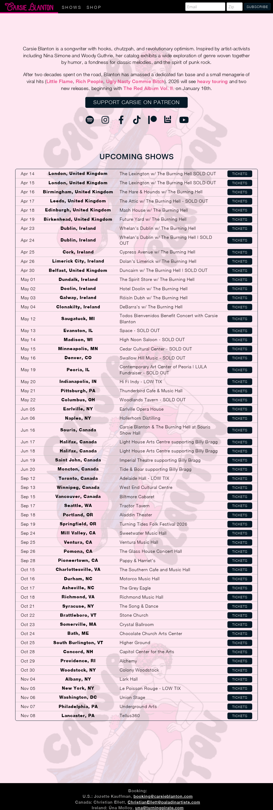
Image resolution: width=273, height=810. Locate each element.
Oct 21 (28, 606)
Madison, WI (78, 339)
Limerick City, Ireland (78, 261)
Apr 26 (28, 261)
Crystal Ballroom (137, 624)
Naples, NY (78, 418)
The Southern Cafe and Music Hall (155, 569)
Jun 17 (28, 441)
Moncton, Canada (78, 469)
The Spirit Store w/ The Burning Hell (157, 279)
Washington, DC (78, 697)
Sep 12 (28, 478)
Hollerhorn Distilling (140, 418)
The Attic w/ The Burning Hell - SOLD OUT (164, 201)
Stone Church (134, 615)
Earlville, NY (78, 408)
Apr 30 (28, 270)
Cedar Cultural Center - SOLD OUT (156, 348)
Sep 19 (28, 524)
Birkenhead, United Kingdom (78, 219)
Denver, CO (78, 357)
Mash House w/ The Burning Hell (154, 210)
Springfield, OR (78, 523)
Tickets (239, 173)
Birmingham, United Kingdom (78, 191)
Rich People (89, 81)
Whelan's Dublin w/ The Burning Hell (158, 228)
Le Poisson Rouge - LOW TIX (150, 688)
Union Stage (132, 697)
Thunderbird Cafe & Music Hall (151, 390)
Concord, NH (78, 651)
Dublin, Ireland (78, 228)
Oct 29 (28, 660)
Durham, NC (78, 578)
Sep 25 (28, 542)
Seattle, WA (78, 505)
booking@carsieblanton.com (163, 796)
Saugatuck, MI (78, 318)
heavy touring (212, 81)
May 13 (28, 330)
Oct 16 (28, 578)
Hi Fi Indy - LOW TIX (141, 381)
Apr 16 (28, 191)
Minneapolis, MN (78, 348)
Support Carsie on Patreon (136, 102)
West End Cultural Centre (146, 487)
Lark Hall (129, 679)
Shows (72, 7)
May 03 (28, 297)
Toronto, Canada (78, 478)
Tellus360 (130, 715)
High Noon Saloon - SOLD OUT (152, 339)
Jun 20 (28, 469)
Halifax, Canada (78, 441)
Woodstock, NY (78, 670)
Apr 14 (28, 173)
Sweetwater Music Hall (143, 533)
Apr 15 (28, 182)
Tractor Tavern (135, 505)
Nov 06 (28, 697)
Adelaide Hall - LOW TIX (144, 478)
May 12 (28, 318)
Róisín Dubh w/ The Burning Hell (154, 297)
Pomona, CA (78, 551)
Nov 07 (28, 706)
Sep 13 (28, 487)
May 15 (28, 348)
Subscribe (257, 7)
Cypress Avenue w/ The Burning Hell (157, 251)
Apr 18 (28, 210)
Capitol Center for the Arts (147, 651)
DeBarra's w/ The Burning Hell (151, 306)
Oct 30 (28, 670)
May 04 (28, 306)
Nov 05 (28, 688)
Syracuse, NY (78, 606)
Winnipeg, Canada (78, 487)
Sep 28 (28, 560)
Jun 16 (28, 430)
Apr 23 (28, 228)
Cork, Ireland (78, 252)
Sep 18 (28, 514)
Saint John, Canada (78, 460)
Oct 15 (28, 569)
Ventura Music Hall (139, 542)
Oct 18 (28, 597)
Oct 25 (28, 642)
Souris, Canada (78, 429)
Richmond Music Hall (141, 597)
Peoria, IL (78, 369)
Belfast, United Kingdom (78, 270)
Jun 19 (28, 460)
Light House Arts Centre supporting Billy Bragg (169, 441)
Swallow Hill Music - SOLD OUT (153, 357)
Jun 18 (28, 450)
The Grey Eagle (135, 588)
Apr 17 (28, 201)
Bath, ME (78, 633)
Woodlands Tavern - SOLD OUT (153, 399)
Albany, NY (78, 679)
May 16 (28, 357)
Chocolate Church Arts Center (151, 633)
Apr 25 (28, 251)
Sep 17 (28, 505)
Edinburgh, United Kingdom (78, 209)
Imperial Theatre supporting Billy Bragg (160, 460)
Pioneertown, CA (78, 560)
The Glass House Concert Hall (151, 551)
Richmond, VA (78, 596)
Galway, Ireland (78, 297)
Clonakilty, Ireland (78, 306)
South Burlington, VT (78, 642)
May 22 (28, 399)
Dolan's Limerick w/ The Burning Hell (158, 261)
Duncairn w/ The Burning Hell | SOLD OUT (164, 270)
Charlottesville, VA (78, 569)
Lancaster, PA (78, 715)
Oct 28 (28, 651)
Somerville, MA (78, 624)
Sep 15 (28, 496)
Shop (94, 7)
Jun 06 (28, 418)
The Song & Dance (139, 606)
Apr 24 (28, 240)
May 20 (28, 381)
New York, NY (78, 688)
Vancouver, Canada (78, 496)
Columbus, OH (78, 399)
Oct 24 (28, 633)
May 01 (28, 279)
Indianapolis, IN (78, 381)
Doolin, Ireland (78, 288)
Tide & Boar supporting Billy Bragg (156, 469)
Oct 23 (28, 624)
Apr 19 (28, 219)
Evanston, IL (78, 330)
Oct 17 (28, 588)
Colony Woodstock (139, 670)
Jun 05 (28, 409)
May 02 (28, 288)
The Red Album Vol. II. (148, 88)
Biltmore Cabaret (137, 496)
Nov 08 (28, 715)
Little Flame (59, 81)
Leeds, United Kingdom (78, 200)
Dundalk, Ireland (78, 279)
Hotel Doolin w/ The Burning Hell (154, 288)
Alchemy (128, 660)
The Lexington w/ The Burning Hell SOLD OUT (168, 173)
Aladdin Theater (136, 514)
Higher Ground (135, 642)
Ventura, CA (78, 542)
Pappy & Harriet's (138, 560)
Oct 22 (28, 615)
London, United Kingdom (78, 173)
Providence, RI (78, 660)
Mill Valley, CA (78, 532)
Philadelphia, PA (78, 706)
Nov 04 (28, 679)
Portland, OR (78, 514)
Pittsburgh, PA (78, 390)
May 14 (28, 339)
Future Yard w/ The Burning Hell (153, 219)
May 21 (28, 390)
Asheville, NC (78, 587)
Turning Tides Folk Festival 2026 (153, 524)
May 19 (28, 369)
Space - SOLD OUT (140, 330)
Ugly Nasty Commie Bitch (135, 81)
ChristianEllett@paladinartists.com (164, 802)
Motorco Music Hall (140, 578)
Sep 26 (28, 551)
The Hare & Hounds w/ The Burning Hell (161, 191)
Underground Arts (138, 706)
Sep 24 (28, 533)
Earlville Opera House (142, 409)
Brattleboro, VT (78, 615)
